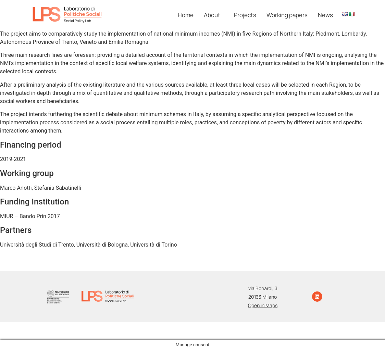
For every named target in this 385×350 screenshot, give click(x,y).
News (325, 15)
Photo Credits (247, 327)
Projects (245, 15)
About (212, 15)
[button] (214, 15)
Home (186, 15)
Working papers (287, 15)
